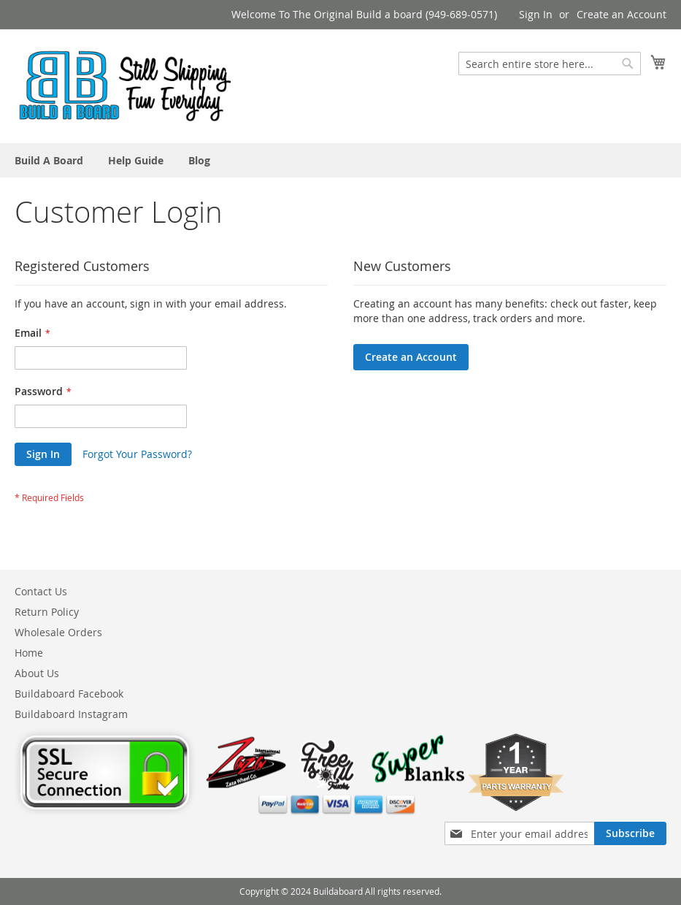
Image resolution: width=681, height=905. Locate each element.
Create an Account (621, 14)
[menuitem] (49, 160)
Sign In (536, 14)
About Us (37, 673)
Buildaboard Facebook (69, 693)
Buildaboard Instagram (71, 714)
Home (29, 653)
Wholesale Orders (58, 632)
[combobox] (549, 63)
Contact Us (41, 591)
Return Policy (47, 612)
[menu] (340, 160)
